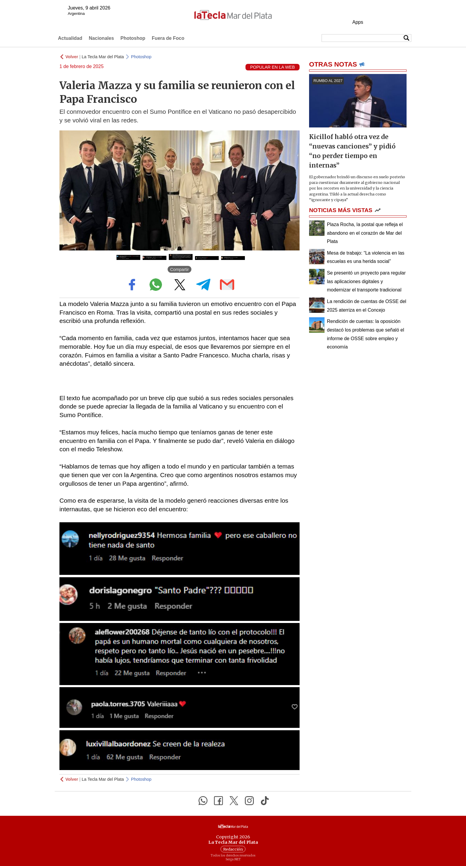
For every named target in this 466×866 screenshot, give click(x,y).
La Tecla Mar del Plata (103, 56)
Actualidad (70, 38)
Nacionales (101, 38)
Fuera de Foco (168, 38)
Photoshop (132, 38)
